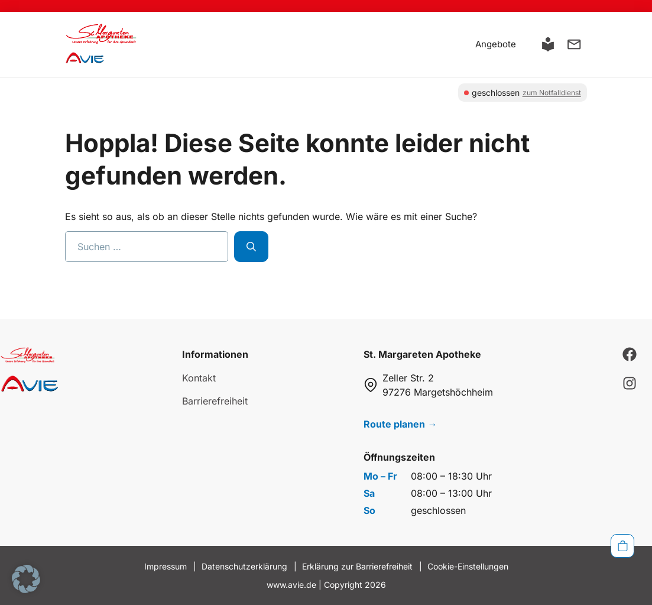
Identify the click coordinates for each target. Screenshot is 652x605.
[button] (26, 579)
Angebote (495, 44)
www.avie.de (291, 585)
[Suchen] (251, 246)
